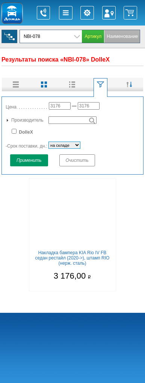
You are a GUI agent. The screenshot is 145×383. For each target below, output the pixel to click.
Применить (29, 160)
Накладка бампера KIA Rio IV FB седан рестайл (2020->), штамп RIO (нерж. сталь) (72, 258)
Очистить (77, 160)
